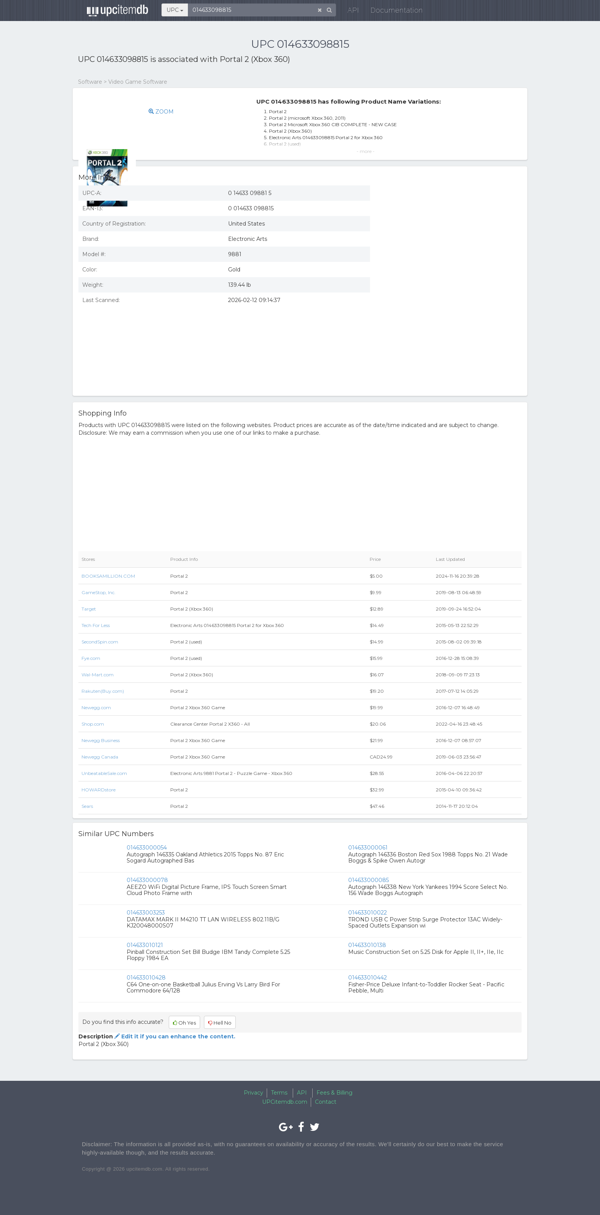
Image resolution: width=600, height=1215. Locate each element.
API (350, 11)
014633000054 (147, 847)
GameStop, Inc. (99, 592)
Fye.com (91, 658)
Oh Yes (184, 1023)
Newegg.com (96, 707)
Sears (87, 806)
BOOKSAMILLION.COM (108, 576)
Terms (279, 1092)
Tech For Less (96, 625)
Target (89, 609)
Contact (325, 1101)
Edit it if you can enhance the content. (174, 1036)
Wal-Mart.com (98, 674)
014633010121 (145, 945)
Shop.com (93, 724)
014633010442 (367, 977)
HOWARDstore (99, 790)
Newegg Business (101, 740)
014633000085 (368, 880)
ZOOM (173, 111)
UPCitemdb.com (284, 1101)
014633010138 (367, 945)
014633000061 (368, 847)
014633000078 (147, 880)
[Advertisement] (452, 334)
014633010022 (367, 912)
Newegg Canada (100, 757)
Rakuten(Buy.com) (103, 691)
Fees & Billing (334, 1092)
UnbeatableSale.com (104, 773)
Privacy (253, 1092)
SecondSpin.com (100, 642)
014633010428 (146, 977)
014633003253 (146, 912)
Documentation (393, 11)
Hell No (220, 1023)
